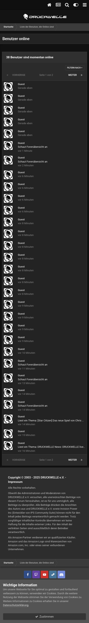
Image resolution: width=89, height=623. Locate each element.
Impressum (15, 481)
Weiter (72, 75)
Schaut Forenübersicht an (33, 146)
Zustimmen (44, 616)
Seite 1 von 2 (46, 75)
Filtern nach (74, 68)
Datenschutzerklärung (15, 605)
